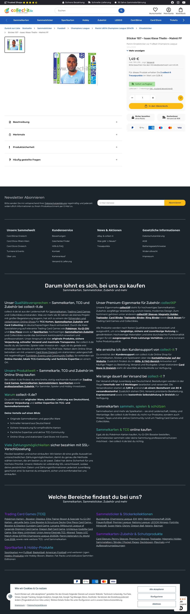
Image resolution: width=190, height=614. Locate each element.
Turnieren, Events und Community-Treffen (50, 355)
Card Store (155, 20)
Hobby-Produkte (14, 555)
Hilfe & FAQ (57, 246)
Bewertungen (59, 236)
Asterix (149, 525)
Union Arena (44, 532)
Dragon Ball (137, 525)
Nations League (141, 522)
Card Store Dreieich (16, 246)
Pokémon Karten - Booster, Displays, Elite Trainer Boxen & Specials (42, 519)
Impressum (148, 256)
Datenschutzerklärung (56, 203)
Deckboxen (146, 542)
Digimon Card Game (26, 529)
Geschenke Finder (61, 241)
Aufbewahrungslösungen (110, 545)
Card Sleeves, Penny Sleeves (112, 538)
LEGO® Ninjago (159, 522)
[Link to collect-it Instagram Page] (178, 2)
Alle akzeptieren (157, 589)
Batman (158, 525)
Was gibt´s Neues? (106, 241)
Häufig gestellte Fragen (25, 159)
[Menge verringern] (132, 98)
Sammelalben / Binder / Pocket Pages (117, 542)
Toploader (155, 538)
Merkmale (17, 134)
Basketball (39, 552)
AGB (144, 241)
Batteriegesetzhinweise (154, 246)
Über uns (11, 256)
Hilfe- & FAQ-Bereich (147, 361)
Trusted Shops (21, 2)
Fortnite (174, 522)
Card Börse (136, 20)
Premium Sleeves (139, 538)
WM (140, 519)
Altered (70, 532)
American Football (56, 552)
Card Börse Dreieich (17, 236)
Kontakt (56, 251)
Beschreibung (19, 122)
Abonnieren (175, 202)
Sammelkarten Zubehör (69, 321)
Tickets (174, 20)
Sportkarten (67, 20)
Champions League (121, 519)
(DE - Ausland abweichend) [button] (161, 89)
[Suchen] (90, 11)
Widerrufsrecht (150, 251)
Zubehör (102, 20)
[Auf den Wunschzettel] (180, 98)
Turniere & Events (15, 251)
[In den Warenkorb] (156, 106)
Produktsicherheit (21, 147)
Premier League (122, 522)
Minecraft (101, 525)
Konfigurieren (157, 597)
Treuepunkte (103, 246)
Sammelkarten (21, 20)
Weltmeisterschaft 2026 (157, 519)
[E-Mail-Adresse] (131, 203)
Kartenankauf (58, 256)
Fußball (27, 552)
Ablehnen (157, 604)
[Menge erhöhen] (153, 98)
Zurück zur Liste (12, 28)
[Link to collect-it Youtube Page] (183, 2)
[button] (155, 11)
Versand (150, 62)
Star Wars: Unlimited (24, 532)
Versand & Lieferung (62, 261)
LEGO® (118, 20)
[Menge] (142, 98)
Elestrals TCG (58, 532)
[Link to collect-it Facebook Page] (172, 2)
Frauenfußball (104, 522)
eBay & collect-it (105, 236)
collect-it (167, 350)
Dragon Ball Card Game (52, 529)
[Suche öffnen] (121, 10)
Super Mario (114, 525)
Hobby (85, 20)
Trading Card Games (78, 311)
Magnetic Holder (171, 538)
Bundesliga (102, 519)
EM (135, 519)
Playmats (159, 542)
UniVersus (72, 529)
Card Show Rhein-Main (18, 241)
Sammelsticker (45, 20)
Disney (126, 525)
